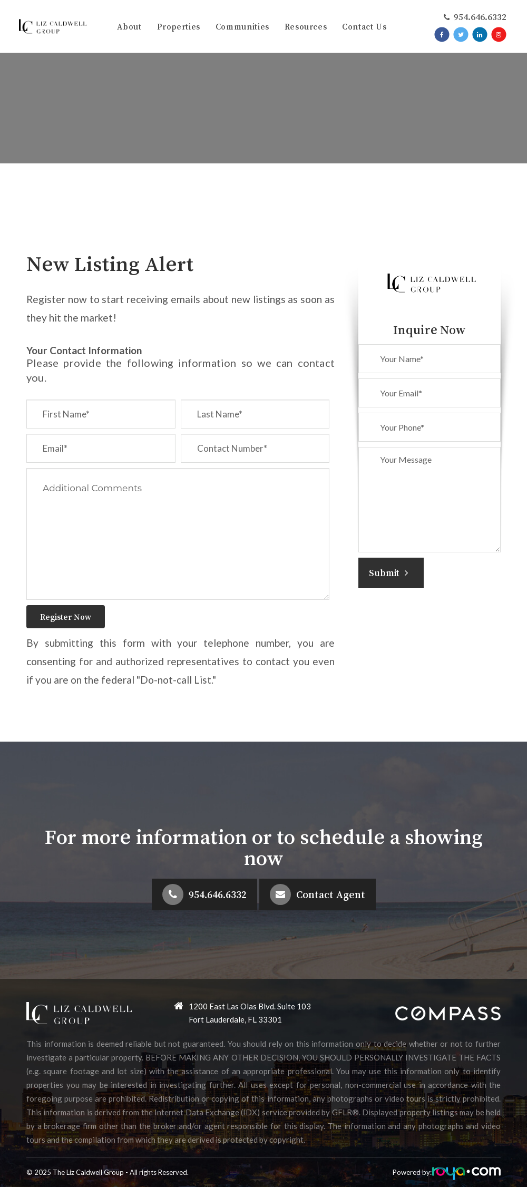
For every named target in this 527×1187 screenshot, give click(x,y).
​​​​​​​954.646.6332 (480, 17)
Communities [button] (242, 26)
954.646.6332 (218, 894)
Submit (388, 573)
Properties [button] (178, 26)
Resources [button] (306, 26)
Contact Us (364, 26)
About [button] (129, 26)
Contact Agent (330, 894)
